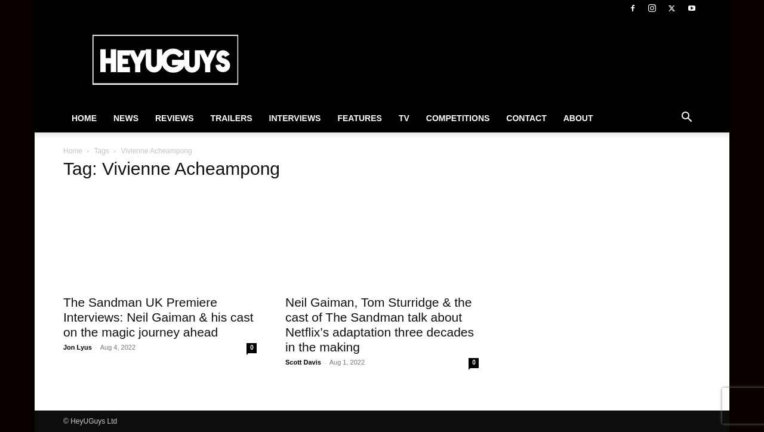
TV (404, 118)
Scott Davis (303, 362)
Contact (526, 118)
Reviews (174, 118)
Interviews (295, 118)
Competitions (458, 118)
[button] (686, 119)
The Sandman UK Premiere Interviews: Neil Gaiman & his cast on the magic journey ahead (158, 317)
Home (84, 118)
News (125, 118)
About (578, 118)
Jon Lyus (77, 347)
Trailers (231, 118)
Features (359, 118)
